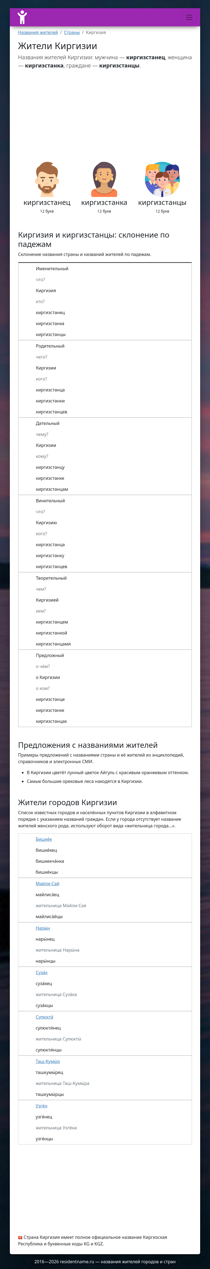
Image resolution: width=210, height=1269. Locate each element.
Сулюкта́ (44, 1017)
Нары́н (43, 928)
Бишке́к (44, 839)
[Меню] (189, 17)
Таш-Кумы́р (48, 1061)
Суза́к (42, 972)
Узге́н (41, 1106)
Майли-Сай (47, 884)
